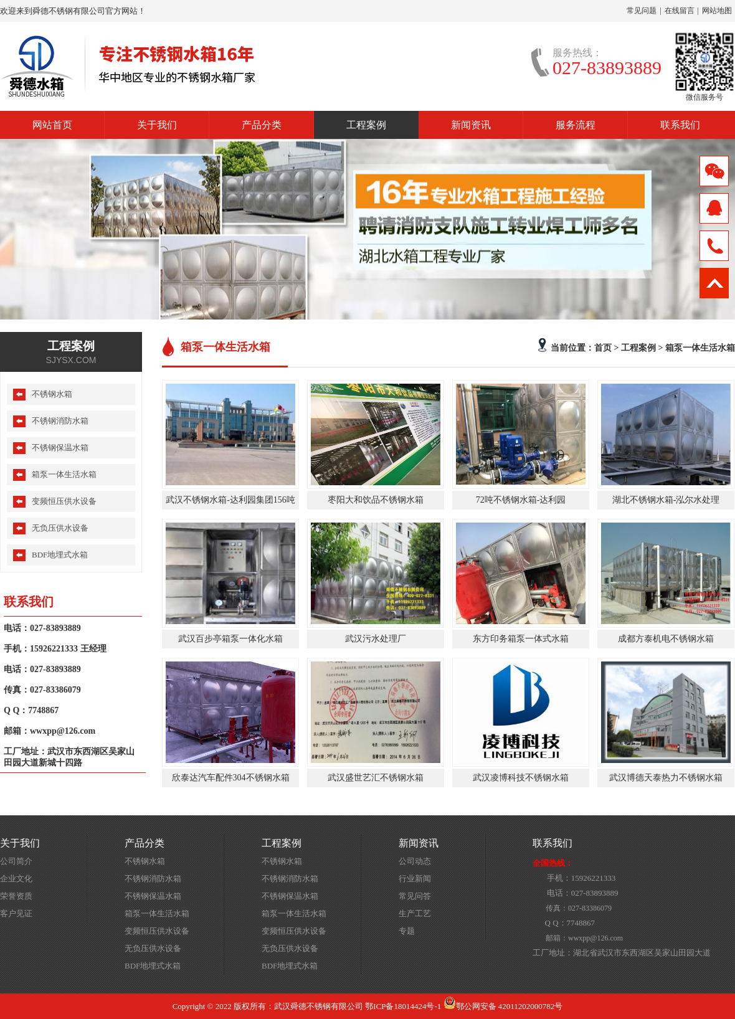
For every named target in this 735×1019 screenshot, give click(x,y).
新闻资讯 (471, 125)
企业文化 (16, 878)
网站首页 (52, 125)
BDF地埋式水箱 (60, 554)
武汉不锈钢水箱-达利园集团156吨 (230, 500)
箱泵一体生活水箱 (700, 348)
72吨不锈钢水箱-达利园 (521, 500)
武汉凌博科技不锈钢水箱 (521, 777)
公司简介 (16, 861)
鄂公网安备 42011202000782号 (503, 1006)
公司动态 (415, 861)
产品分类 (262, 125)
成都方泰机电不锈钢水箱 (666, 638)
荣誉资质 (16, 896)
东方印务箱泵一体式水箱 (521, 638)
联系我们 (680, 125)
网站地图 (717, 10)
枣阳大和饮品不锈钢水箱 (376, 500)
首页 (603, 348)
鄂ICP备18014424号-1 (403, 1006)
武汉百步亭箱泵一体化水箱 (230, 638)
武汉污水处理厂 (375, 638)
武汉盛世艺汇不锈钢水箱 (376, 777)
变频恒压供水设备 (64, 501)
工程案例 (366, 125)
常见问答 (415, 896)
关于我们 (157, 125)
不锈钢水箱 (52, 394)
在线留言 (680, 10)
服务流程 (575, 125)
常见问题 (642, 10)
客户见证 (16, 913)
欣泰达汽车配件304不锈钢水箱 (231, 777)
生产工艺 (415, 913)
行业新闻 (415, 878)
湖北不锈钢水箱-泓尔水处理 (666, 500)
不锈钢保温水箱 (60, 447)
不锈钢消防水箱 (60, 420)
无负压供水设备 (60, 528)
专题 (407, 931)
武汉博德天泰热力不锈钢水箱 (666, 777)
